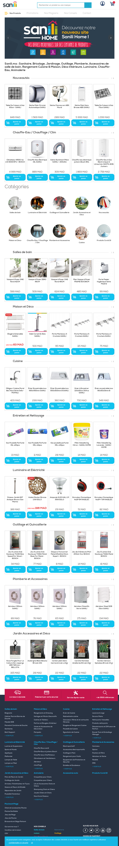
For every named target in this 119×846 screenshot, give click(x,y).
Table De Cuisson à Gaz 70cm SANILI (104, 106)
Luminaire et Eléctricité (38, 205)
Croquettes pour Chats (43, 777)
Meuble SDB (9, 722)
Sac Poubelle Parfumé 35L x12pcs (37, 444)
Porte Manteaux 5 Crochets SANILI (81, 335)
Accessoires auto (70, 773)
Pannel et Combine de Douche (16, 725)
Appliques (8, 753)
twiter (91, 830)
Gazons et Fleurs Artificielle (15, 787)
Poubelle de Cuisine (70, 729)
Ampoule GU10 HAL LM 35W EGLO (59, 498)
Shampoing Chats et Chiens (44, 789)
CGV (6, 833)
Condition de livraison (13, 830)
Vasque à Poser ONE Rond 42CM (15, 280)
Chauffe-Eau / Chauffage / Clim (37, 234)
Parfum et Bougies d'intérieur (45, 723)
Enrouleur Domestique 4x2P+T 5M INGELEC (104, 498)
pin (97, 830)
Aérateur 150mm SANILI (15, 607)
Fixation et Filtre (98, 753)
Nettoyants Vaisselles (100, 720)
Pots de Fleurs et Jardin (14, 777)
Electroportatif (69, 746)
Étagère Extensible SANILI (15, 335)
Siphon (95, 750)
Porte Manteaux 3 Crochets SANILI (103, 335)
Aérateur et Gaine (99, 756)
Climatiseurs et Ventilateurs (44, 758)
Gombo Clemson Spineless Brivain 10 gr (104, 662)
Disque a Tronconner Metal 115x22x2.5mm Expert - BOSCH (59, 554)
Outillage (57, 833)
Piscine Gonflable (11, 811)
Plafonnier (8, 756)
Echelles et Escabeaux (71, 765)
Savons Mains (97, 716)
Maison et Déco (17, 233)
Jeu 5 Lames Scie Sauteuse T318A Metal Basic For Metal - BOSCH (37, 555)
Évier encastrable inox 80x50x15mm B (104, 389)
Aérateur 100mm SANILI (59, 607)
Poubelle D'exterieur (12, 794)
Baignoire (8, 713)
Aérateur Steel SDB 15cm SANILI (104, 607)
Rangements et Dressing (43, 713)
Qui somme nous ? (12, 827)
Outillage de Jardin (12, 780)
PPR (93, 763)
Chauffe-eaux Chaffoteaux (44, 755)
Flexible (95, 760)
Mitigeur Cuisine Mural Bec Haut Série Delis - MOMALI (15, 390)
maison (36, 833)
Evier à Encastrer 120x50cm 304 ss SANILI (82, 390)
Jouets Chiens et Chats (43, 793)
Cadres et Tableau (41, 720)
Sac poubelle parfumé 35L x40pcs (60, 444)
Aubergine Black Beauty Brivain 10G (37, 662)
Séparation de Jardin (13, 791)
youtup (103, 830)
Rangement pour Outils (72, 756)
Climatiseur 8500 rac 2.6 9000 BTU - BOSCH (15, 161)
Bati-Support (10, 732)
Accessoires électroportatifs (74, 750)
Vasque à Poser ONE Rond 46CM (59, 280)
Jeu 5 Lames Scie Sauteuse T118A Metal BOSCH (104, 554)
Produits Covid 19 (105, 233)
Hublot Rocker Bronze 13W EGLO (37, 498)
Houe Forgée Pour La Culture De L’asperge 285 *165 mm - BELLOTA (15, 664)
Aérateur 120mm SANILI (37, 607)
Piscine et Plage (11, 804)
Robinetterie (59, 830)
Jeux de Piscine (10, 818)
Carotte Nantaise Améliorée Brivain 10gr (81, 662)
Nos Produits (13, 13)
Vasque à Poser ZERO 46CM (37, 280)
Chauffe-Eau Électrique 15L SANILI (37, 161)
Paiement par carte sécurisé (46, 697)
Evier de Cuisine (69, 713)
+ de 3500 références (105, 698)
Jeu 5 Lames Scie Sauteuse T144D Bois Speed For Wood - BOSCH (15, 555)
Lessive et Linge (98, 713)
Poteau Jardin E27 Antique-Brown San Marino (15, 499)
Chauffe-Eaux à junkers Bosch (45, 752)
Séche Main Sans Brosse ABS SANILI (82, 106)
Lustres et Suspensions (13, 746)
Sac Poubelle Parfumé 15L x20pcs (15, 444)
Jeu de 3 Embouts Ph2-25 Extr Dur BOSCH (81, 553)
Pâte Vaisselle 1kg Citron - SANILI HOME (82, 444)
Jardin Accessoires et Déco (82, 206)
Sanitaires (9, 729)
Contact (87, 13)
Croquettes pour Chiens (43, 780)
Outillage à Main (69, 753)
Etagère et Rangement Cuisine (74, 725)
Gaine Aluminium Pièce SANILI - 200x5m (59, 161)
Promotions (32, 13)
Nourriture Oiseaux (41, 796)
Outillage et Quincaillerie (60, 205)
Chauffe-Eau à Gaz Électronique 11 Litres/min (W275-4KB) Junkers (104, 163)
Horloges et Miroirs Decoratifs (45, 716)
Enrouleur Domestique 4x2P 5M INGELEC (81, 498)
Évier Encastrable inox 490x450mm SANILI (37, 389)
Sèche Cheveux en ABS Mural (59, 106)
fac (85, 830)
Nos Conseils (70, 13)
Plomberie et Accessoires (59, 233)
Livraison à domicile (17, 697)
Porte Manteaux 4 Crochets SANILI (59, 335)
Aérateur (37, 762)
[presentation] (8, 37)
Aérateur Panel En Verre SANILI (81, 607)
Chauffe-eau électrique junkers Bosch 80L (81, 161)
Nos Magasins (51, 13)
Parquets (37, 732)
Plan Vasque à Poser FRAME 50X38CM (81, 280)
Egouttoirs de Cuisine (71, 732)
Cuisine (83, 235)
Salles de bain (17, 205)
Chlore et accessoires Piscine (16, 808)
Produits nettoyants (100, 723)
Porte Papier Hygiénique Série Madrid (104, 281)
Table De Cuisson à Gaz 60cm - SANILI (15, 106)
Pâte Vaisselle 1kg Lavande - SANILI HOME (104, 445)
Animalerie (38, 773)
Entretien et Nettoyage (102, 709)
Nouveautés (105, 205)
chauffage (38, 765)
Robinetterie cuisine (70, 716)
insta (108, 830)
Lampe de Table (11, 760)
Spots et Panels (11, 750)
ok (32, 843)
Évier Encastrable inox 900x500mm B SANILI (59, 389)
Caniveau (95, 746)
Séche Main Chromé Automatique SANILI (37, 106)
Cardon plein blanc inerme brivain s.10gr (59, 662)
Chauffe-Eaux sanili (41, 748)
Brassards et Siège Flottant (15, 821)
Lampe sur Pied (11, 763)
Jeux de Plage (10, 815)
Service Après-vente (75, 698)
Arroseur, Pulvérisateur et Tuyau (17, 784)
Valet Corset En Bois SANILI (37, 335)
